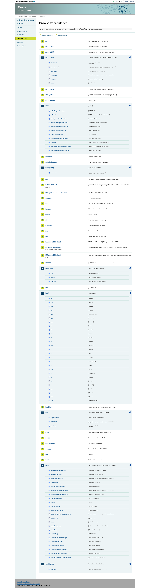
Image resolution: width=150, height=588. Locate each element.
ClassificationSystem (58, 486)
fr (51, 341)
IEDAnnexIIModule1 (53, 242)
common (48, 157)
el (51, 330)
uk (52, 400)
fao (46, 203)
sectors (53, 426)
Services (20, 42)
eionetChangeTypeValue (58, 130)
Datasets (20, 24)
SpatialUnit (54, 518)
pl (51, 377)
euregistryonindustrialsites (56, 192)
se (52, 389)
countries (54, 71)
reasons (53, 79)
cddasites (54, 115)
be (52, 302)
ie (51, 349)
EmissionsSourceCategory (59, 494)
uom (47, 460)
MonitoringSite (56, 506)
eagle (53, 277)
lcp (46, 412)
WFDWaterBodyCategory (59, 549)
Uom (52, 522)
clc (52, 273)
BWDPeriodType (56, 474)
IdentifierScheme (56, 498)
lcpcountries (55, 417)
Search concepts (62, 35)
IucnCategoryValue (57, 134)
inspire (48, 263)
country (53, 569)
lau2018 (48, 407)
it (51, 353)
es (52, 334)
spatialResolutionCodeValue (60, 150)
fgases (48, 209)
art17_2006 (49, 57)
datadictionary (51, 162)
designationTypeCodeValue (59, 126)
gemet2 (48, 214)
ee (52, 326)
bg (52, 306)
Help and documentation (25, 20)
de (52, 318)
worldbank (49, 564)
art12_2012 (49, 47)
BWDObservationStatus (58, 470)
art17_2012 (49, 89)
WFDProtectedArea (57, 541)
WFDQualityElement (57, 545)
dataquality (49, 167)
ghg (46, 220)
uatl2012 (53, 281)
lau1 (47, 288)
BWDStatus (54, 482)
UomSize (54, 530)
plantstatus (54, 421)
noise (47, 438)
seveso (48, 449)
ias (46, 231)
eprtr (47, 179)
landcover (49, 268)
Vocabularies (22, 38)
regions (53, 142)
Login (116, 1)
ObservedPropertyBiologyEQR (61, 514)
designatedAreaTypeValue (59, 119)
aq (46, 41)
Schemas (20, 35)
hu (52, 345)
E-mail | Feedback (23, 582)
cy (52, 310)
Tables (19, 27)
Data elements (22, 31)
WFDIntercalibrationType (59, 538)
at (51, 298)
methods (54, 75)
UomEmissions (56, 526)
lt (51, 357)
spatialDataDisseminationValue (61, 146)
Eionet (25, 16)
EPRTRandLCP (51, 185)
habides (48, 225)
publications (50, 443)
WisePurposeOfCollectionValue (61, 557)
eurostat (48, 198)
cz (52, 314)
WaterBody (54, 534)
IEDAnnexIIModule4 (53, 255)
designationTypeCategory (59, 122)
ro (51, 385)
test (46, 454)
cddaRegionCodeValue (58, 111)
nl (51, 373)
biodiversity (50, 100)
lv (51, 365)
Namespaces (21, 46)
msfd (47, 432)
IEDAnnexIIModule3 (53, 247)
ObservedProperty (57, 510)
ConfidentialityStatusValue (59, 490)
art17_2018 (49, 95)
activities (54, 63)
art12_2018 (49, 52)
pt (51, 381)
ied (46, 236)
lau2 (47, 293)
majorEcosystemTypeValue (59, 138)
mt (52, 369)
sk (52, 397)
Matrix (53, 502)
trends (53, 83)
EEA (26, 1)
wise (47, 465)
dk (52, 322)
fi (51, 338)
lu (51, 361)
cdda (47, 106)
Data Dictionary (33, 16)
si (51, 393)
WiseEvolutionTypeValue (59, 553)
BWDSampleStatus (57, 478)
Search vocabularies (47, 35)
